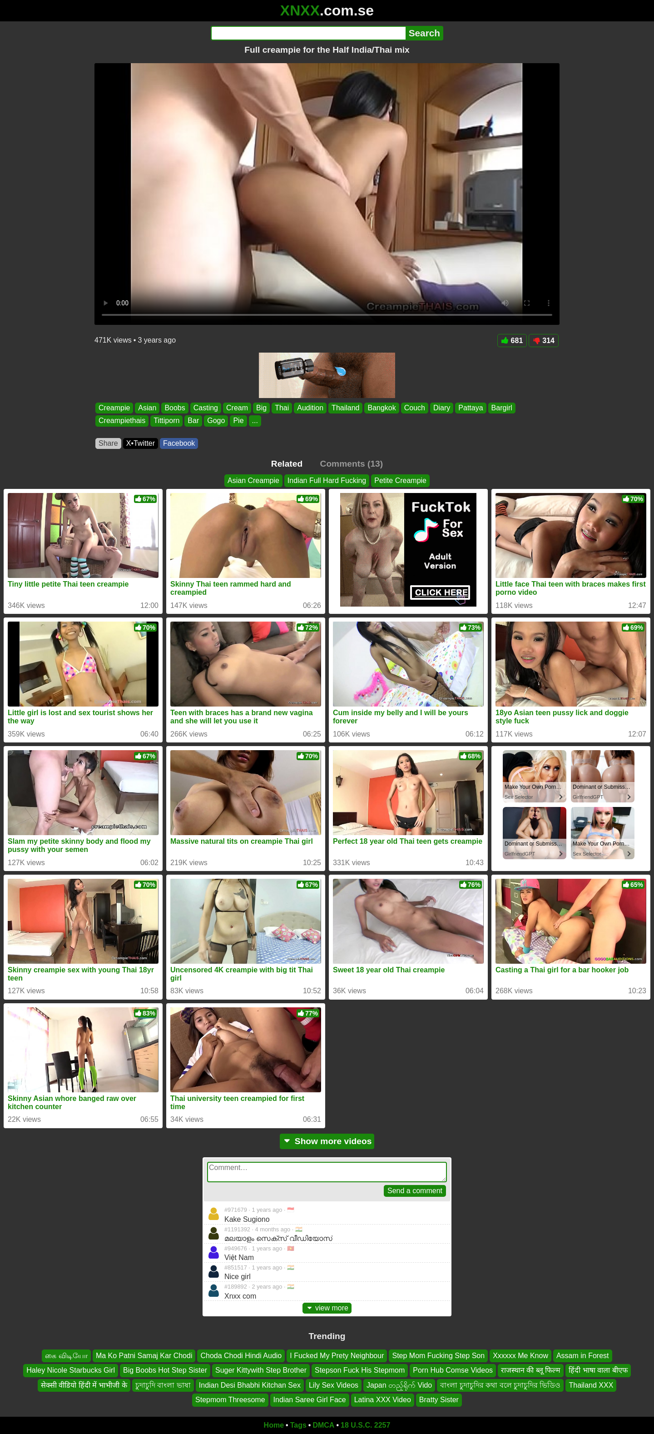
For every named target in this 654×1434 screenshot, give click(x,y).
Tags (298, 1425)
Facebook (179, 443)
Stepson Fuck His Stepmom (360, 1370)
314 (544, 340)
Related (286, 463)
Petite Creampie (400, 480)
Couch (414, 408)
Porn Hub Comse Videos (453, 1370)
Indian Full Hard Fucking (326, 480)
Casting (205, 408)
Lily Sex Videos (333, 1385)
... (255, 421)
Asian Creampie (253, 480)
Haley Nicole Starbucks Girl (70, 1370)
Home (274, 1425)
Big (261, 408)
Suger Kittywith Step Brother (261, 1370)
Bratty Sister (439, 1400)
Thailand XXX (591, 1385)
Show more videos (327, 1141)
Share (108, 443)
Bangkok (381, 408)
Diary (441, 408)
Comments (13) (351, 463)
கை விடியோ (66, 1355)
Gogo (216, 421)
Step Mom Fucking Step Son (438, 1355)
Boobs (174, 408)
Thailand (345, 408)
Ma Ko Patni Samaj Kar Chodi (144, 1355)
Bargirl (501, 408)
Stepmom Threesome (230, 1400)
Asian (147, 408)
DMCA (323, 1425)
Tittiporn (166, 421)
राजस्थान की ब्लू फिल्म (530, 1370)
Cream (237, 408)
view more (327, 1308)
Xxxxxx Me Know (520, 1355)
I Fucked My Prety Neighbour (337, 1355)
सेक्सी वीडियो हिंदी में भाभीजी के (84, 1385)
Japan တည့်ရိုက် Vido (399, 1385)
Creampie (114, 408)
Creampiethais (122, 421)
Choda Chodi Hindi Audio (241, 1355)
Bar (193, 421)
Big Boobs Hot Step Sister (165, 1370)
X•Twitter (140, 443)
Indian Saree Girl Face (309, 1400)
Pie (238, 421)
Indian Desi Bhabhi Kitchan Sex (250, 1385)
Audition (310, 408)
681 (512, 340)
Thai (282, 408)
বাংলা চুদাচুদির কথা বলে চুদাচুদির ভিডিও (500, 1385)
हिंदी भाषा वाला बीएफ (598, 1370)
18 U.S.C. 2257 (365, 1425)
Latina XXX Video (382, 1400)
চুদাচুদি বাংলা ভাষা (163, 1385)
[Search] (308, 33)
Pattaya (470, 408)
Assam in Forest (582, 1355)
